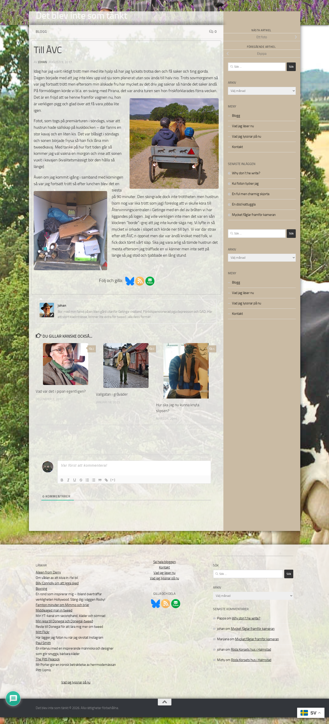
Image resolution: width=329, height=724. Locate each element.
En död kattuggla (244, 211)
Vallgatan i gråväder (112, 401)
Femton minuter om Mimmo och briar (62, 612)
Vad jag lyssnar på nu (246, 143)
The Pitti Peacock (48, 666)
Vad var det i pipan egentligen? (61, 398)
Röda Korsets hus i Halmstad (251, 656)
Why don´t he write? (246, 180)
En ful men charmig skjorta (250, 201)
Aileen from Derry (48, 579)
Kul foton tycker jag (245, 190)
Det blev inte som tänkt (81, 15)
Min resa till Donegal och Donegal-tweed (64, 628)
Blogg (41, 38)
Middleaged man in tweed (54, 617)
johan (42, 69)
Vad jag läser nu (243, 133)
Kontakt (237, 154)
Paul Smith (43, 650)
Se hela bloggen (164, 569)
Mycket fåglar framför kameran (254, 222)
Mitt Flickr (43, 639)
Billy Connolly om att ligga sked (57, 590)
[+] (113, 486)
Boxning (41, 595)
